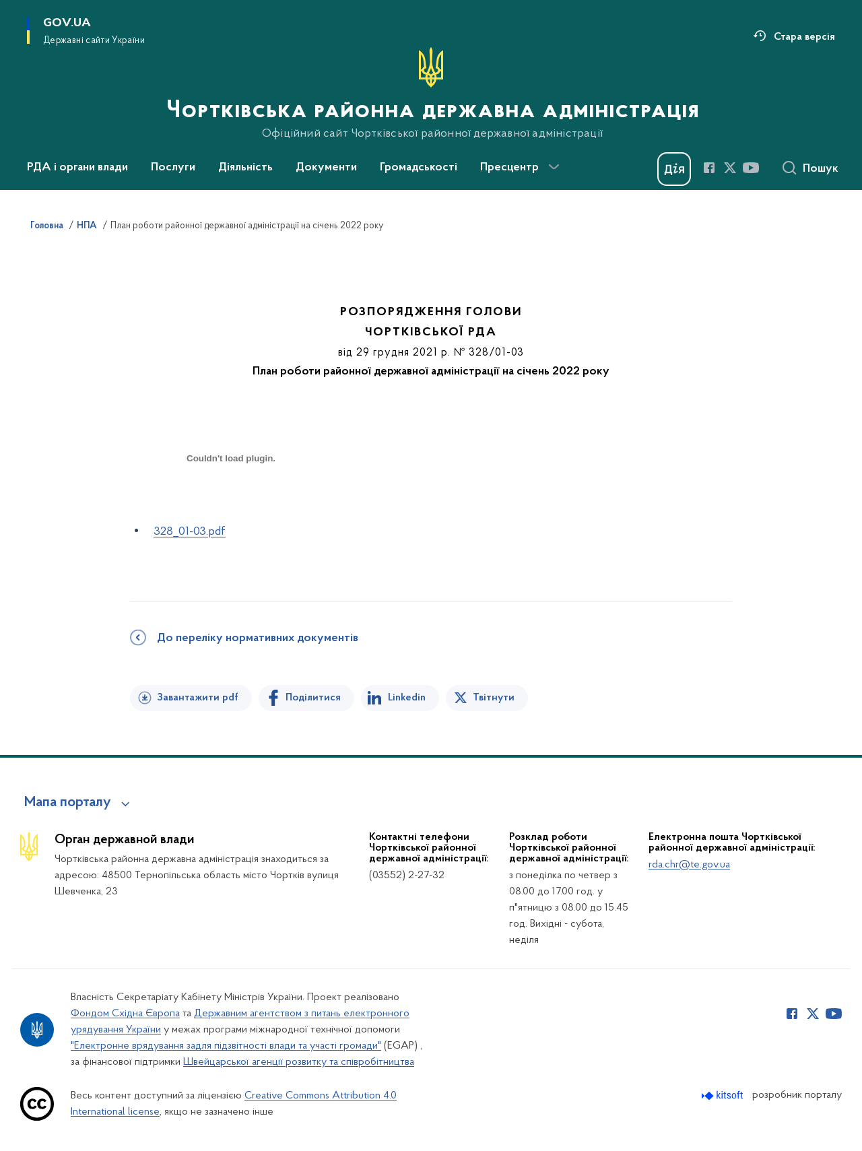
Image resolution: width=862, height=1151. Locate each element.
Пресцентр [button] (509, 168)
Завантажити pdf (197, 697)
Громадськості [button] (418, 168)
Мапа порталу (67, 802)
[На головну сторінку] (431, 93)
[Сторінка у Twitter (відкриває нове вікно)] (730, 168)
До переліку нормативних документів (257, 638)
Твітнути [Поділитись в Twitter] (494, 697)
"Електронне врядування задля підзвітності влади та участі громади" (226, 1046)
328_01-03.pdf (190, 531)
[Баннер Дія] (674, 169)
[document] (231, 506)
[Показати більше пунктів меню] (553, 167)
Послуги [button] (173, 168)
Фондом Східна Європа (125, 1013)
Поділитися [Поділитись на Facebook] (313, 697)
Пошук (820, 169)
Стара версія (804, 37)
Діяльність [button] (245, 168)
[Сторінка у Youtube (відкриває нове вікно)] (751, 168)
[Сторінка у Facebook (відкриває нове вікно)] (709, 168)
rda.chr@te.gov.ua (689, 864)
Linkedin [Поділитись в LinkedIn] (407, 697)
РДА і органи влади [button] (77, 168)
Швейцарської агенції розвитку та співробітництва (298, 1062)
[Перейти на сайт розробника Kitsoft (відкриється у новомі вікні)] (723, 1095)
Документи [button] (326, 168)
